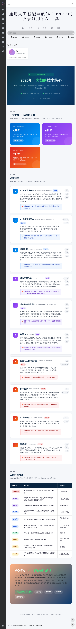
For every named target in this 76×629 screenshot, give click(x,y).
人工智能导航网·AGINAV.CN (22, 625)
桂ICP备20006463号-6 (36, 625)
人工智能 (24, 57)
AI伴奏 (11, 57)
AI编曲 (15, 57)
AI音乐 (19, 57)
